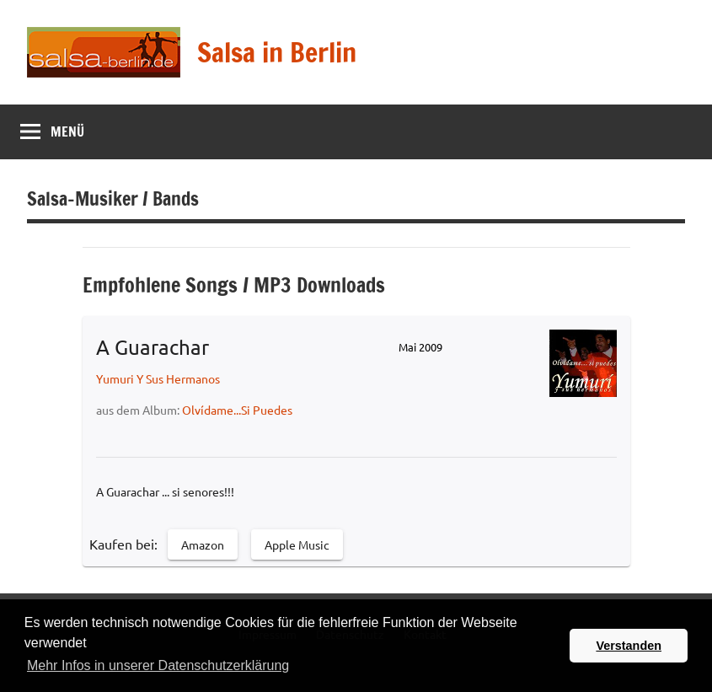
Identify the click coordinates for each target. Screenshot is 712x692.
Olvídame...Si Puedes (237, 409)
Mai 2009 (420, 347)
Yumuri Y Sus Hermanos (158, 378)
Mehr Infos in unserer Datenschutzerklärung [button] (158, 665)
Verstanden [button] (628, 645)
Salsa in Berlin (276, 52)
